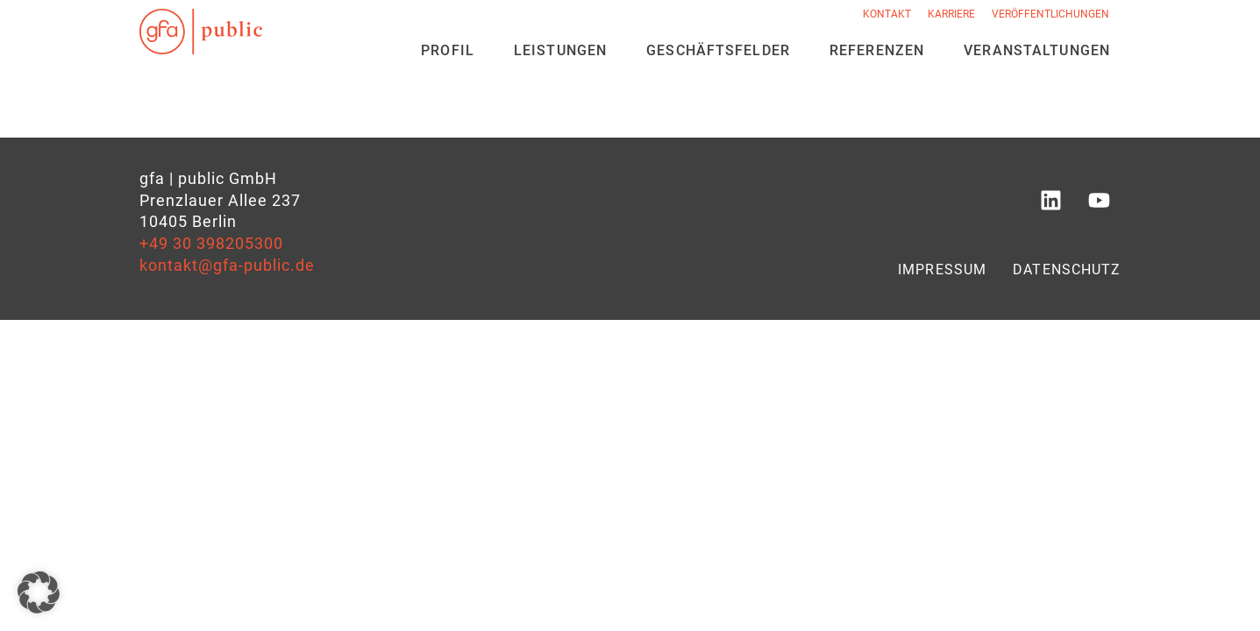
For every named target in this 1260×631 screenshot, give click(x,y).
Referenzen (876, 50)
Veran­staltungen (1037, 50)
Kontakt (887, 14)
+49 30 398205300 (211, 243)
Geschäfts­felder (718, 50)
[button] (38, 592)
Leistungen (560, 50)
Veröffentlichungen (1050, 14)
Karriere (951, 14)
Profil (447, 50)
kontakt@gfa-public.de (227, 265)
